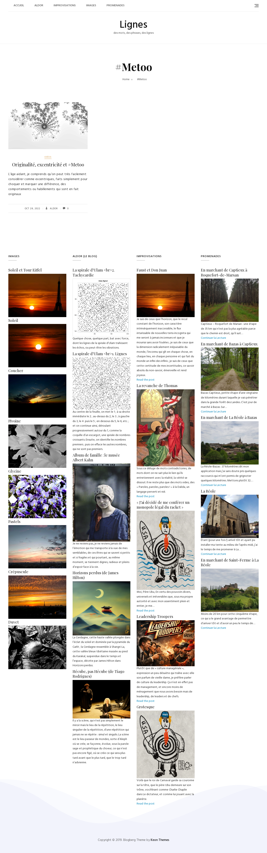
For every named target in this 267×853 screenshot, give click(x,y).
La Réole (208, 491)
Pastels (14, 521)
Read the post (146, 379)
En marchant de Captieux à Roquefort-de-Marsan (224, 272)
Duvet (13, 622)
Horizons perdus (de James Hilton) (95, 575)
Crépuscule (18, 571)
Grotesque (146, 706)
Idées (48, 157)
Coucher (15, 370)
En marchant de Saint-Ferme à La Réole (230, 562)
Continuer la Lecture (213, 338)
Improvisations (65, 5)
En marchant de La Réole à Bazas (229, 417)
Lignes (133, 25)
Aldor (38, 5)
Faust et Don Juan (152, 270)
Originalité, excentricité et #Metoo (48, 164)
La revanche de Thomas (157, 385)
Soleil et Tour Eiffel (25, 270)
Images (91, 5)
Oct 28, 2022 (32, 208)
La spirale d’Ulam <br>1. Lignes (100, 353)
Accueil (19, 5)
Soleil (13, 320)
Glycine (14, 471)
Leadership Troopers (155, 616)
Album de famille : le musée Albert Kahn (96, 457)
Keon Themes (160, 840)
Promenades (116, 5)
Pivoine (14, 420)
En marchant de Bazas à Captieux (229, 343)
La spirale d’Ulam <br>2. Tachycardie (94, 272)
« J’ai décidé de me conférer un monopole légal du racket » (163, 505)
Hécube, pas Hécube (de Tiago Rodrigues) (98, 674)
